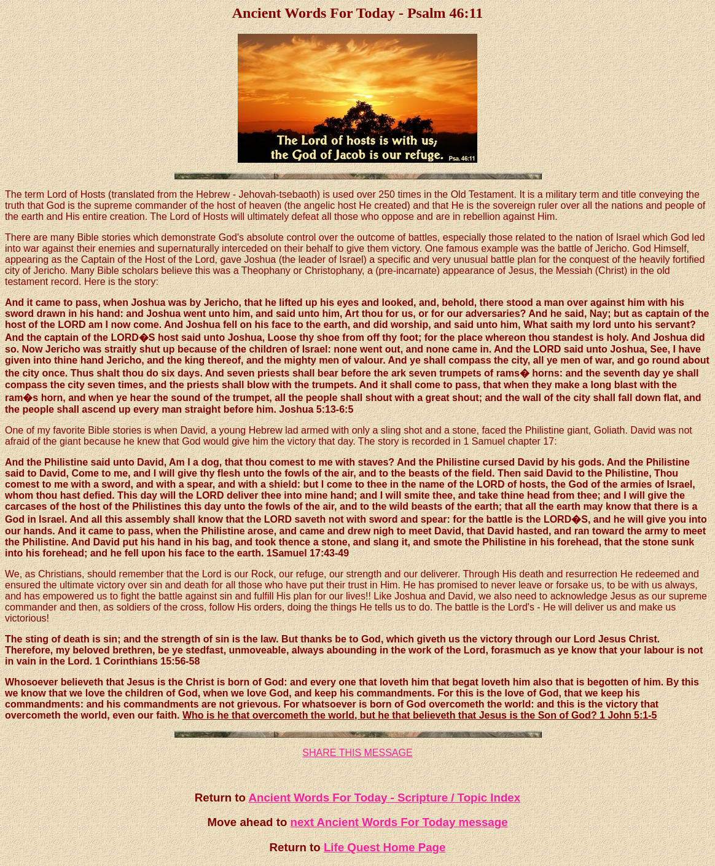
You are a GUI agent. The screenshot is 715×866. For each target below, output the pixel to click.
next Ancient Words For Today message (399, 822)
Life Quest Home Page (385, 847)
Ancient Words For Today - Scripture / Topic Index (384, 797)
